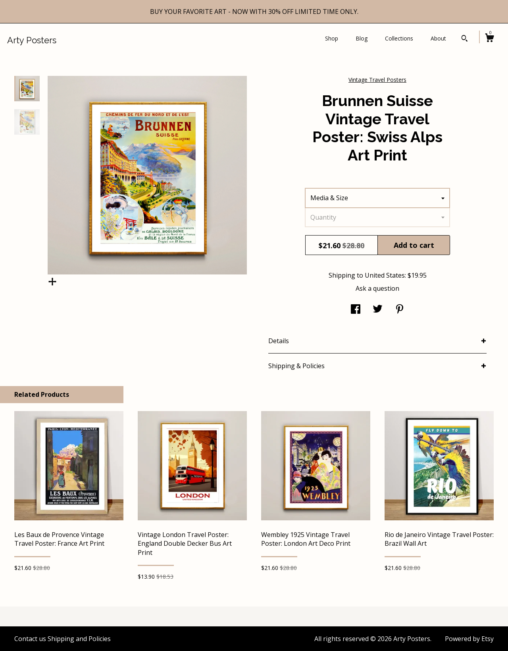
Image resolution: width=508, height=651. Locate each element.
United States (385, 275)
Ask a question (377, 288)
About (438, 38)
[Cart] (489, 39)
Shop (331, 38)
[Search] (465, 39)
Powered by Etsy (469, 638)
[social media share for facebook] (355, 309)
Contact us (30, 638)
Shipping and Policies (79, 638)
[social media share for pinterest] (399, 309)
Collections (399, 38)
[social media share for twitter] (377, 309)
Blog (362, 38)
